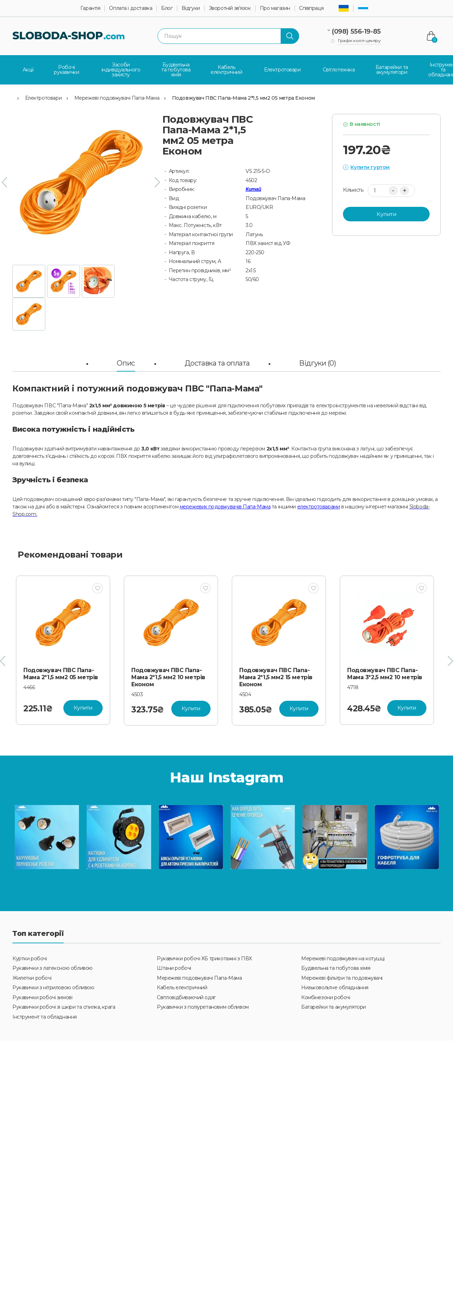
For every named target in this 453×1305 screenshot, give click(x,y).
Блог (166, 8)
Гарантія (90, 8)
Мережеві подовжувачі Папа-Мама (116, 97)
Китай (253, 189)
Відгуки (191, 8)
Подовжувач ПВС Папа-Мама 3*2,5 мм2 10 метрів (384, 673)
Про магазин (275, 8)
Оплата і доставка (130, 8)
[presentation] (4, 182)
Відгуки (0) (317, 363)
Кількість (353, 190)
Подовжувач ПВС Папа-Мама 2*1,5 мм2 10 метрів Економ (168, 676)
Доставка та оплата (217, 363)
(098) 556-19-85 (356, 31)
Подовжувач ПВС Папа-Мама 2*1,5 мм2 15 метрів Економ (275, 676)
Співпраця (311, 8)
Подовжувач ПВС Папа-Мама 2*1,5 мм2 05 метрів (60, 673)
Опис (126, 363)
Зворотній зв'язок (230, 8)
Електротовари (43, 97)
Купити (386, 213)
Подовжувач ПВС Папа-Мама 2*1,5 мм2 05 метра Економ (243, 97)
